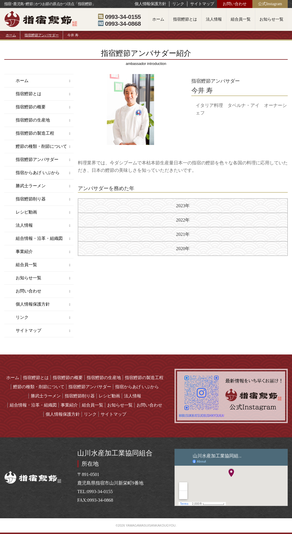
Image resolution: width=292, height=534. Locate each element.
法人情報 (214, 19)
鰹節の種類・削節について (41, 146)
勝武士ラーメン (31, 186)
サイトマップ (202, 4)
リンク (178, 4)
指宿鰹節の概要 (31, 107)
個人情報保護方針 (151, 4)
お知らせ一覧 (271, 19)
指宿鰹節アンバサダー (42, 35)
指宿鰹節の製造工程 (35, 133)
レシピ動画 (26, 212)
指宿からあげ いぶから (38, 172)
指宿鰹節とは (185, 19)
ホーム (158, 19)
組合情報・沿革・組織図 (39, 238)
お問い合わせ (235, 4)
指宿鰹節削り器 (31, 199)
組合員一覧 (241, 19)
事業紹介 (24, 251)
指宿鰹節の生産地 (33, 120)
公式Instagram (270, 4)
